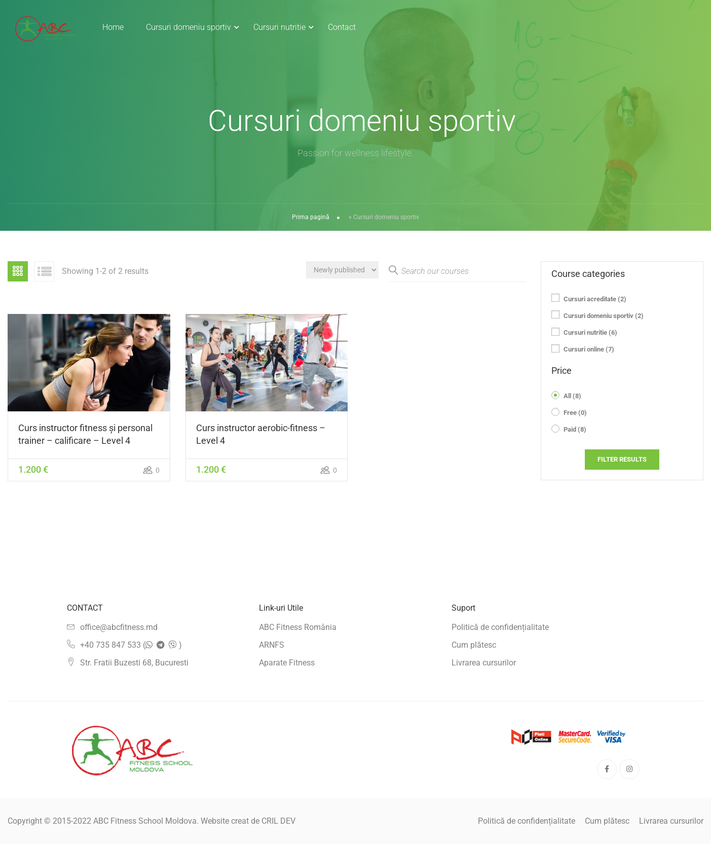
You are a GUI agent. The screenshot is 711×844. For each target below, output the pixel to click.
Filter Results (622, 461)
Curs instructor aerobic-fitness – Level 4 (260, 435)
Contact (342, 27)
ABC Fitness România (297, 627)
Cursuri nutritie (280, 27)
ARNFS (271, 645)
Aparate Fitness (287, 662)
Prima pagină (310, 218)
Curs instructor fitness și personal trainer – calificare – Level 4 (85, 435)
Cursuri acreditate (595, 300)
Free (575, 414)
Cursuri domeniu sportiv (189, 27)
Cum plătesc (474, 645)
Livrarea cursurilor (484, 662)
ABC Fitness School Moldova (145, 821)
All (572, 397)
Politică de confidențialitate (500, 627)
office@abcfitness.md (119, 627)
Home (113, 27)
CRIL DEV (278, 821)
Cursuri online (589, 351)
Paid (575, 431)
